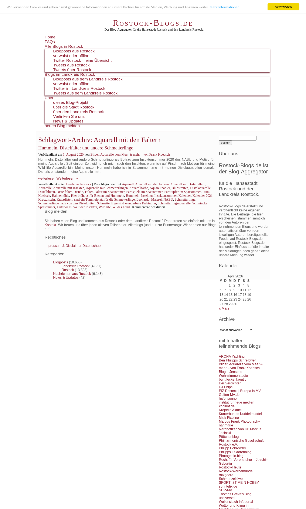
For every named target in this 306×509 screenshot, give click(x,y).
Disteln (78, 191)
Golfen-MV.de (229, 395)
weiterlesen (46, 178)
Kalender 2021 (203, 195)
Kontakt (50, 225)
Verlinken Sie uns (69, 116)
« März (224, 308)
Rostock (68, 270)
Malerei (156, 199)
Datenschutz (91, 245)
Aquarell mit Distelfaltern (187, 184)
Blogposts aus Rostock (74, 51)
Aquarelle (45, 188)
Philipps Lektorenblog (235, 452)
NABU (168, 199)
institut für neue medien (236, 402)
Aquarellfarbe (138, 188)
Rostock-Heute (230, 467)
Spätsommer (46, 207)
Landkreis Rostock (78, 184)
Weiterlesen (67, 178)
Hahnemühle (60, 195)
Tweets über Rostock (72, 69)
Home (50, 37)
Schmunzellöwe (231, 479)
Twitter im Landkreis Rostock (79, 88)
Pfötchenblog (229, 437)
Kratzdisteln (46, 199)
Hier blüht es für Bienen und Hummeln (97, 195)
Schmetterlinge (185, 199)
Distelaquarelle (200, 188)
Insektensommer (165, 195)
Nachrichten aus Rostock (72, 274)
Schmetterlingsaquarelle (174, 203)
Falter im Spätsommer (109, 191)
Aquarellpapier (160, 188)
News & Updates (68, 121)
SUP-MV (225, 490)
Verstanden (283, 7)
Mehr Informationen (224, 7)
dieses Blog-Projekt (70, 102)
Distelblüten (46, 191)
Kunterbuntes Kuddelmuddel (240, 414)
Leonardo (142, 199)
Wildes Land (121, 207)
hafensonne (228, 398)
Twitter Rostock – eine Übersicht (82, 60)
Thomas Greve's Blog (235, 494)
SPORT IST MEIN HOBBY (239, 482)
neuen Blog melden (62, 126)
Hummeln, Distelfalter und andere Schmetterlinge (85, 147)
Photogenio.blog (231, 456)
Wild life (105, 207)
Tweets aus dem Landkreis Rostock (85, 93)
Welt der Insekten (85, 207)
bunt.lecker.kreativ (232, 379)
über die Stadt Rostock (73, 107)
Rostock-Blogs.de (153, 23)
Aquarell (128, 184)
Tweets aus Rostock (71, 65)
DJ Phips (225, 387)
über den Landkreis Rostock (78, 112)
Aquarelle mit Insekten (68, 188)
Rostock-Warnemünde (236, 471)
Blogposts (60, 262)
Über (49, 98)
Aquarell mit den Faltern (152, 184)
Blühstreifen (180, 188)
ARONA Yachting (232, 356)
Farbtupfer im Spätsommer (182, 191)
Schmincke (199, 203)
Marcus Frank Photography (239, 421)
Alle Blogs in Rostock (64, 46)
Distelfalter (64, 191)
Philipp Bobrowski (232, 448)
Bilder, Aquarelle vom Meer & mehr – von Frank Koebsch (130, 154)
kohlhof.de (227, 406)
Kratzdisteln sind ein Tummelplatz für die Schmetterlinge (96, 199)
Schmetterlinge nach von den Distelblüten (66, 203)
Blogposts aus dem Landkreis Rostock (87, 79)
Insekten (147, 195)
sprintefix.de (228, 486)
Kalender (184, 195)
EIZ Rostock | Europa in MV (240, 391)
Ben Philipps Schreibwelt (237, 360)
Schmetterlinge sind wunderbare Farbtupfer (126, 203)
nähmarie (226, 425)
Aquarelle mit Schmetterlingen (107, 188)
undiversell (227, 498)
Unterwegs (64, 207)
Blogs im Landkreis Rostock (70, 74)
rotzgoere (226, 475)
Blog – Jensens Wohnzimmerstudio (233, 373)
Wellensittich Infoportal (236, 501)
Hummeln (132, 195)
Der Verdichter (230, 383)
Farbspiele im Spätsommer (144, 191)
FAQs (50, 41)
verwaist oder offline (71, 55)
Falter (89, 191)
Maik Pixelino (229, 417)
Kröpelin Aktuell (230, 410)
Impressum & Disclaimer (63, 245)
